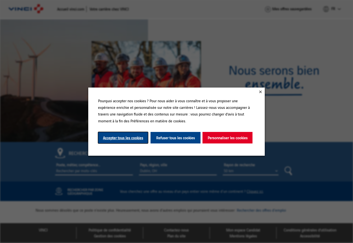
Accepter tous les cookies (123, 137)
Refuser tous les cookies (175, 137)
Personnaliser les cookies (228, 137)
